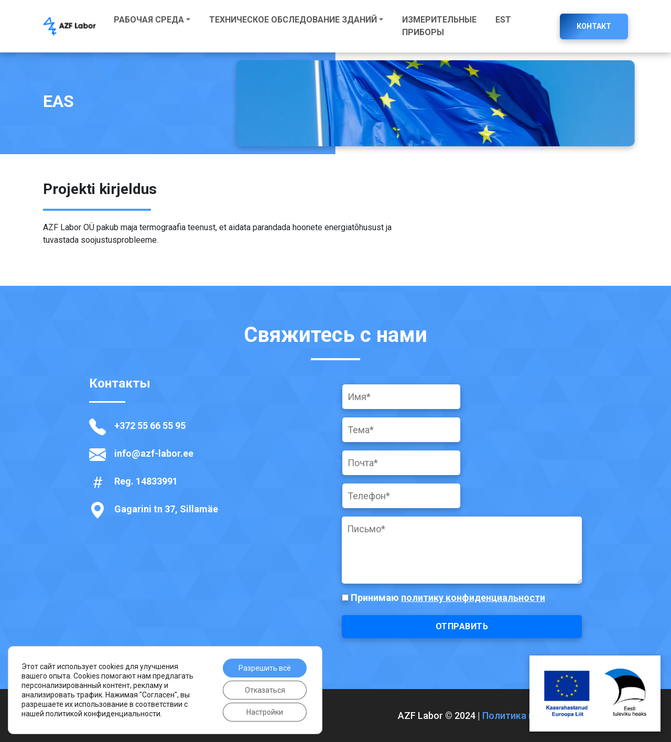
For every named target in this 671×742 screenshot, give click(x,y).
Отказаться (265, 690)
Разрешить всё (265, 668)
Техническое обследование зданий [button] (293, 20)
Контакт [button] (594, 26)
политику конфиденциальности (473, 597)
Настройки (264, 712)
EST (503, 20)
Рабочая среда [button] (149, 20)
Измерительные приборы (439, 26)
